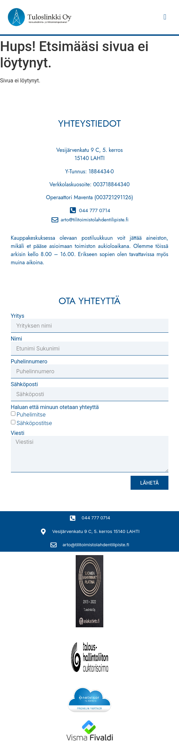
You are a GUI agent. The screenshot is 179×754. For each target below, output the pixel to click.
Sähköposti (24, 384)
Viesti (18, 433)
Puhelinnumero (29, 361)
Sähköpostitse (34, 423)
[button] (165, 17)
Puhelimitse (30, 414)
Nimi (16, 339)
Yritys (18, 316)
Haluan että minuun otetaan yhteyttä (55, 407)
